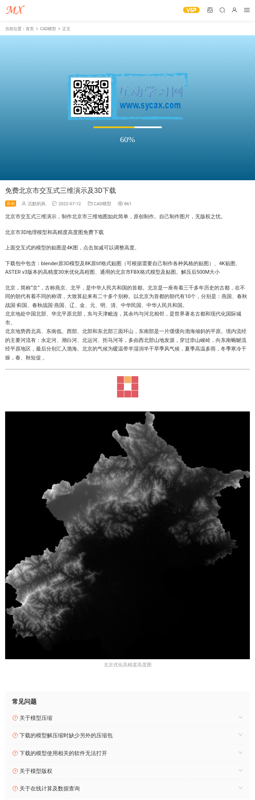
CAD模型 (102, 203)
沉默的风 (37, 203)
